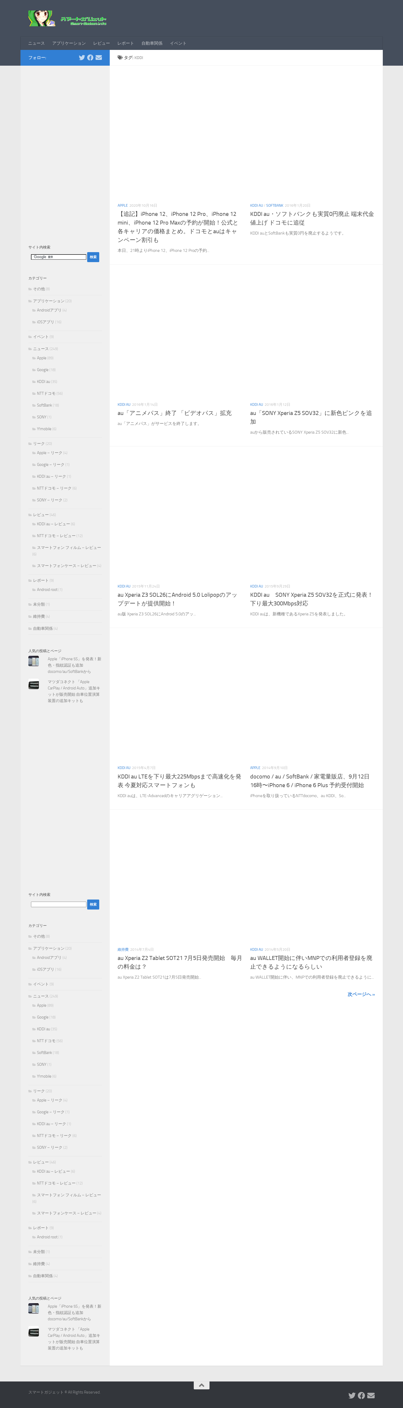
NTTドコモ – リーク (54, 488)
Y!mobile (44, 429)
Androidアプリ (49, 310)
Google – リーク (51, 464)
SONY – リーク (49, 500)
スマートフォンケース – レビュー (66, 565)
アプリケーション (69, 43)
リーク (39, 443)
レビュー (101, 43)
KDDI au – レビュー (53, 524)
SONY (41, 417)
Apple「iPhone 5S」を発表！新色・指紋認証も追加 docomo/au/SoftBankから (74, 665)
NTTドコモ (46, 393)
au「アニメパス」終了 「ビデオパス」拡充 (175, 413)
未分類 (39, 604)
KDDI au (256, 205)
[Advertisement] (65, 152)
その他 (39, 289)
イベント (178, 43)
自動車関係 (152, 43)
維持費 (123, 949)
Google (43, 369)
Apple (123, 205)
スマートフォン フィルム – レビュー (69, 547)
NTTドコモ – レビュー (56, 535)
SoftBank (274, 205)
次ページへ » (361, 994)
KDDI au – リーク (51, 476)
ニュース (36, 43)
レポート (125, 43)
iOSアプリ (45, 322)
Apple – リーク (49, 452)
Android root (47, 589)
